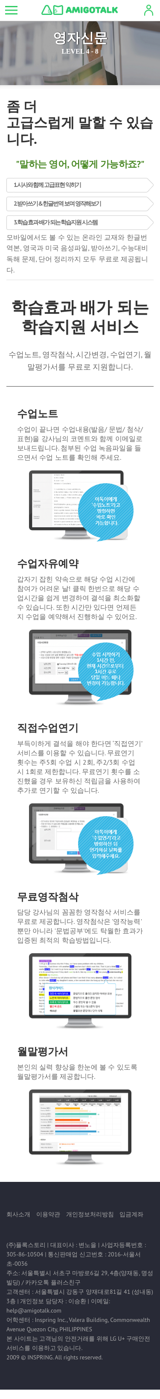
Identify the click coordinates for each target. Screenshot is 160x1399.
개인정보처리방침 (90, 1214)
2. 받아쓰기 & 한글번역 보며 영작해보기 (57, 203)
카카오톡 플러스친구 (53, 1282)
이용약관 (48, 1214)
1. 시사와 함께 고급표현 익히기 (47, 185)
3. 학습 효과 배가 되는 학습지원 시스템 (55, 222)
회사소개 (18, 1214)
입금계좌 (131, 1214)
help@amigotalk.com (33, 1310)
